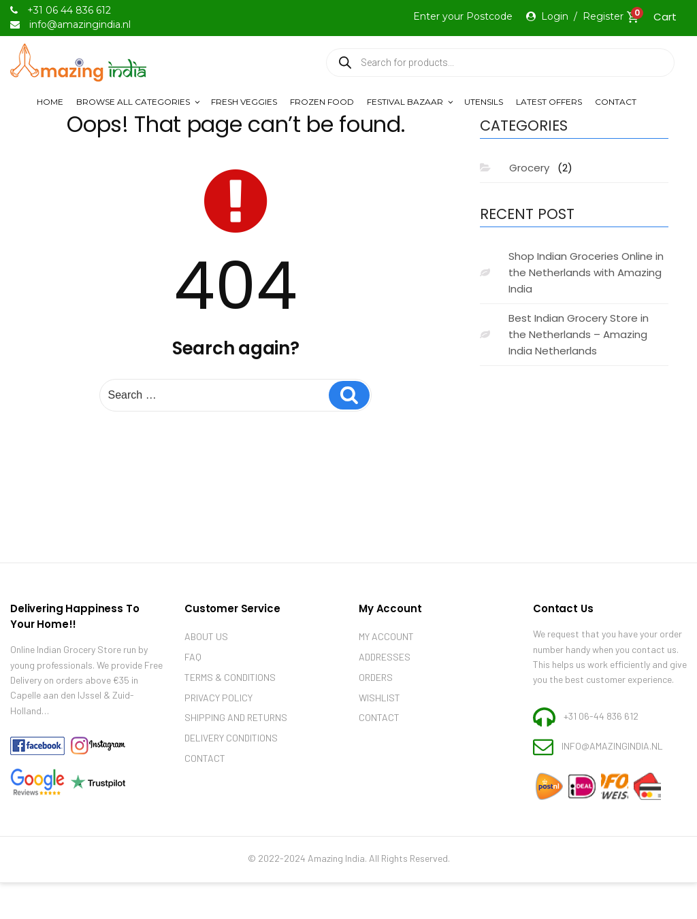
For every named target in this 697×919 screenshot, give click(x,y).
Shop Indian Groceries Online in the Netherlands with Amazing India (586, 272)
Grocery (529, 168)
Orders (376, 677)
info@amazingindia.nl (612, 746)
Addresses (384, 657)
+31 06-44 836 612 (601, 715)
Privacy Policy (218, 697)
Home (50, 102)
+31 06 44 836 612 (69, 10)
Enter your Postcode (463, 16)
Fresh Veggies (244, 102)
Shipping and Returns (235, 717)
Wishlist (379, 697)
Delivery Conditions (231, 737)
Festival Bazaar (411, 102)
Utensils (483, 102)
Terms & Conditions (230, 677)
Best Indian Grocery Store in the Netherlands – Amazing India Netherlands (578, 334)
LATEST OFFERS (549, 102)
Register (603, 16)
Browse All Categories (138, 102)
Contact (615, 102)
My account (386, 636)
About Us (206, 636)
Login (554, 16)
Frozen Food (322, 102)
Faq (192, 657)
